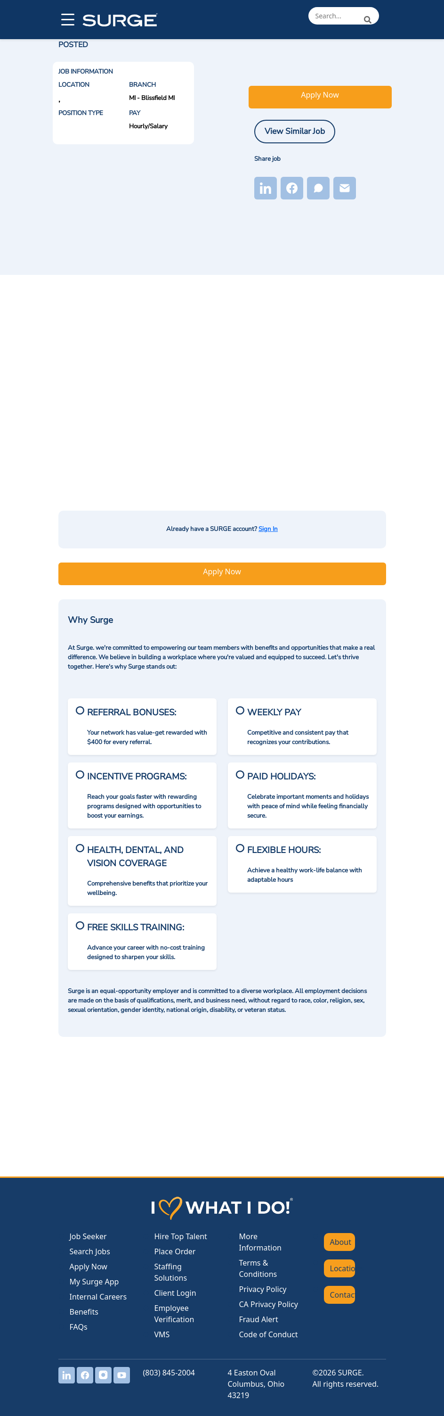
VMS (162, 1334)
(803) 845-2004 (169, 1372)
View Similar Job (295, 131)
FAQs (79, 1327)
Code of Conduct (268, 1334)
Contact (342, 1295)
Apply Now (320, 95)
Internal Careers (98, 1297)
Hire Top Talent (180, 1236)
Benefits (84, 1312)
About (340, 1242)
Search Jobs (90, 1251)
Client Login (175, 1293)
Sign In (268, 529)
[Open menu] (66, 19)
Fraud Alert (258, 1319)
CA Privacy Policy (268, 1304)
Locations (342, 1268)
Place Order (175, 1251)
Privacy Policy (263, 1289)
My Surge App (94, 1281)
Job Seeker (88, 1236)
